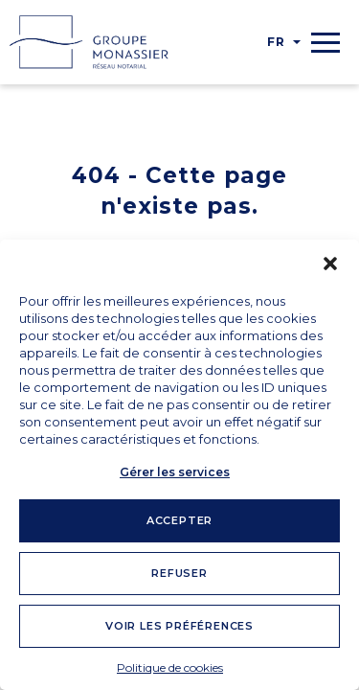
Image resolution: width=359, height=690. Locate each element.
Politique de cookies (170, 667)
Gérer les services (175, 472)
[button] (330, 263)
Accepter (179, 520)
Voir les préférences (179, 625)
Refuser (179, 573)
